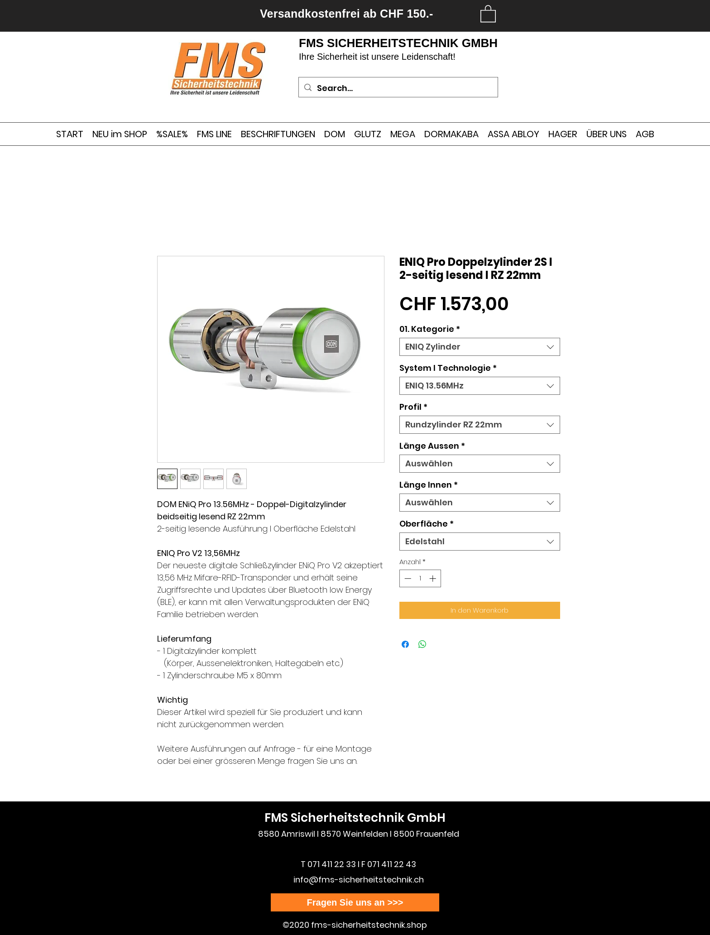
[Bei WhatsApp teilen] (422, 644)
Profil (413, 407)
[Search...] (398, 88)
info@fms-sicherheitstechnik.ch (358, 879)
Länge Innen (428, 485)
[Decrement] (407, 578)
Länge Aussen (432, 446)
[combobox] (479, 347)
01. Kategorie (429, 329)
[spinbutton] (420, 578)
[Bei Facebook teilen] (405, 644)
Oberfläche (426, 524)
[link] (488, 13)
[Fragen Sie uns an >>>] (355, 902)
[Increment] (433, 578)
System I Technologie (448, 368)
